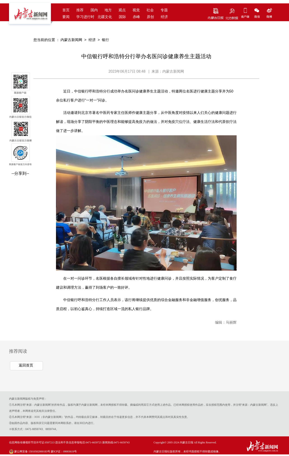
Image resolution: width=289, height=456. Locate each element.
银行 (105, 40)
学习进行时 (85, 17)
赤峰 (136, 17)
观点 (122, 10)
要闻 (66, 17)
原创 (150, 17)
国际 (122, 17)
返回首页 (26, 365)
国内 (94, 10)
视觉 (136, 10)
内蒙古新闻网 (71, 40)
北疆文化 (105, 17)
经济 (164, 17)
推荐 (80, 10)
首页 (66, 10)
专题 (164, 10)
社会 (150, 10)
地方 (108, 10)
